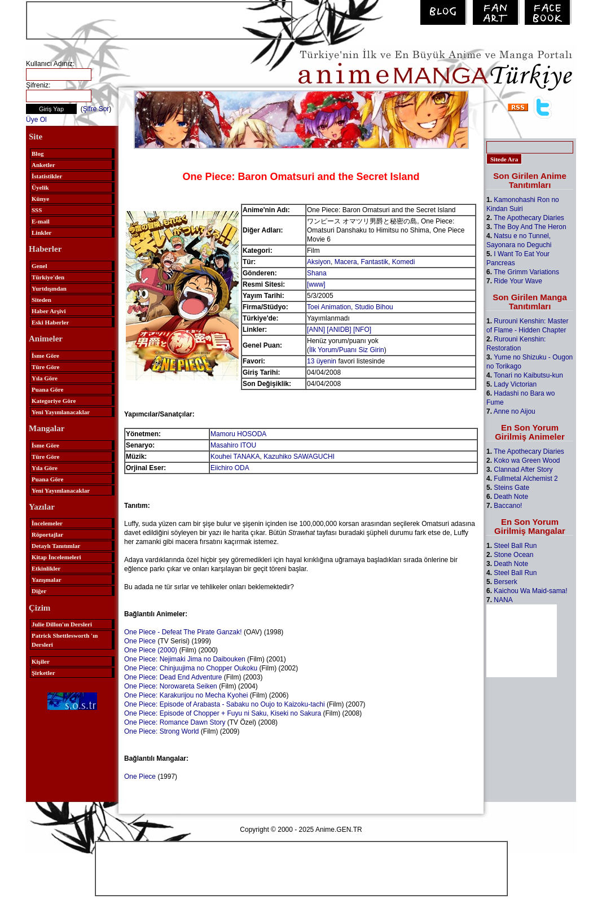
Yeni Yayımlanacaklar (61, 412)
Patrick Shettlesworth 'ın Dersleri (65, 640)
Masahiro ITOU (233, 445)
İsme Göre (45, 355)
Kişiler (41, 661)
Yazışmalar (46, 579)
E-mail (41, 221)
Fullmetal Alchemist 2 (525, 479)
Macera (346, 262)
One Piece (140, 641)
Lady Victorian (515, 384)
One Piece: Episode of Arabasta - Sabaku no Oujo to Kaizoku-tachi (224, 704)
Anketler (43, 164)
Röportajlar (47, 534)
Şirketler (43, 672)
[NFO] (362, 330)
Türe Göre (45, 366)
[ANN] (316, 330)
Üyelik (40, 187)
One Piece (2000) (150, 650)
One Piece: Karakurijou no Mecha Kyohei (186, 695)
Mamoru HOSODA (238, 434)
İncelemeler (47, 523)
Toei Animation (329, 307)
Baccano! (508, 506)
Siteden (41, 299)
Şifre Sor (96, 109)
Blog (37, 153)
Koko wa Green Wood (527, 460)
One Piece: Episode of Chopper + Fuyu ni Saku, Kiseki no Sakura (222, 713)
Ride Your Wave (518, 281)
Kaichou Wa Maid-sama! (530, 591)
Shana (317, 273)
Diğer (39, 590)
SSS (37, 210)
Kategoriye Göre (54, 400)
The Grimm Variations (526, 272)
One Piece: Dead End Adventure (173, 677)
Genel (39, 265)
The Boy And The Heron (530, 227)
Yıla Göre (45, 378)
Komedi (403, 262)
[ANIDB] (339, 330)
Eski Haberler (50, 322)
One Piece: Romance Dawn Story (174, 722)
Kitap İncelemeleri (56, 557)
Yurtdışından (49, 288)
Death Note (511, 497)
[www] (316, 284)
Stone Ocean (513, 555)
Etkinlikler (46, 568)
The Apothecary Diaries (529, 218)
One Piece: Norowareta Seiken (170, 686)
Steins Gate (511, 488)
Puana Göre (47, 389)
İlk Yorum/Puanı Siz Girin (346, 350)
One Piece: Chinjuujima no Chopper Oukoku (190, 668)
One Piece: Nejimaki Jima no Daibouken (184, 659)
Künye (40, 198)
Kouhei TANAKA (235, 457)
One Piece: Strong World (161, 731)
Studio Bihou (374, 307)
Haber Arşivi (49, 311)
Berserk (505, 582)
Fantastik (374, 262)
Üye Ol (36, 120)
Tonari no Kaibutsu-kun (528, 375)
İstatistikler (47, 176)
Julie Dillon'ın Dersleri (62, 624)
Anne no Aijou (514, 411)
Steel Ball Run (515, 546)
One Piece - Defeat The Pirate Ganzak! (183, 632)
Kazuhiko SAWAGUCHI (299, 457)
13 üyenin (321, 361)
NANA (503, 600)
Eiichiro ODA (229, 468)
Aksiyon (319, 262)
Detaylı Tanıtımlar (56, 545)
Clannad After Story (523, 469)
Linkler (41, 232)
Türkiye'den (48, 277)
